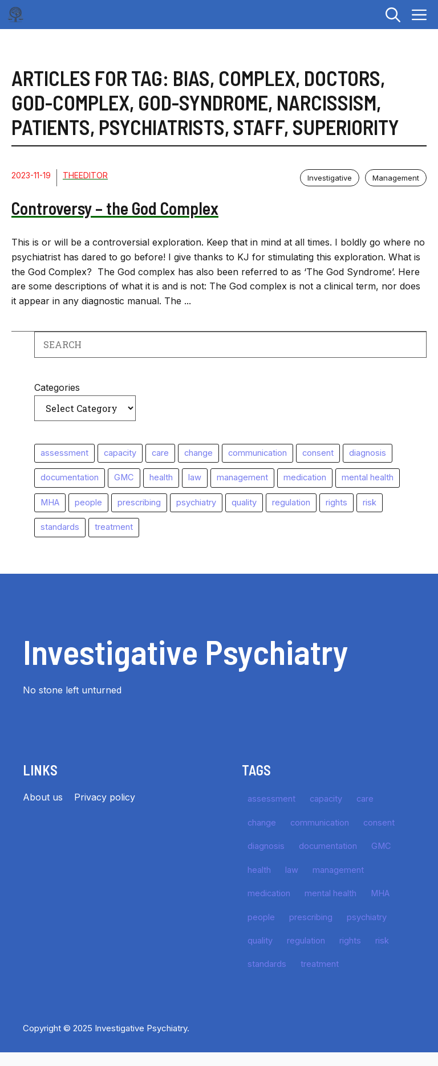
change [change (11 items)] (198, 453)
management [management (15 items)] (242, 477)
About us (43, 797)
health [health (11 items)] (161, 477)
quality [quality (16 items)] (244, 502)
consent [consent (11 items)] (318, 453)
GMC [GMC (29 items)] (124, 477)
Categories (57, 387)
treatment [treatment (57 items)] (114, 527)
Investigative (329, 177)
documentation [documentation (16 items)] (69, 477)
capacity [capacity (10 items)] (120, 453)
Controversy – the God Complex (114, 208)
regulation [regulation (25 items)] (291, 502)
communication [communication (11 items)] (257, 453)
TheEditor (85, 175)
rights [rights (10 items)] (336, 502)
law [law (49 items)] (194, 477)
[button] (393, 14)
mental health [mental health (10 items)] (368, 477)
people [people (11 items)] (88, 502)
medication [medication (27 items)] (304, 477)
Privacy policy (104, 797)
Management (395, 177)
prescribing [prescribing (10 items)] (139, 502)
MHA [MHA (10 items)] (49, 502)
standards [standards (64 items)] (59, 527)
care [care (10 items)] (160, 453)
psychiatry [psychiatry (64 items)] (196, 502)
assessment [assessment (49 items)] (64, 453)
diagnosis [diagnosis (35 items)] (367, 453)
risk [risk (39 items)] (369, 502)
